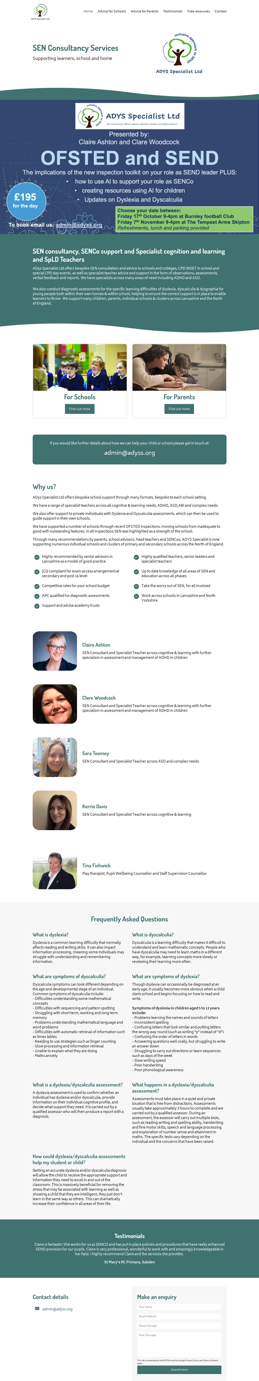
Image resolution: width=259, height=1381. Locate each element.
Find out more (79, 409)
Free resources (198, 11)
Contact (221, 11)
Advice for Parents (144, 11)
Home (88, 11)
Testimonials (173, 11)
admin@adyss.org (58, 1310)
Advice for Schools (112, 11)
